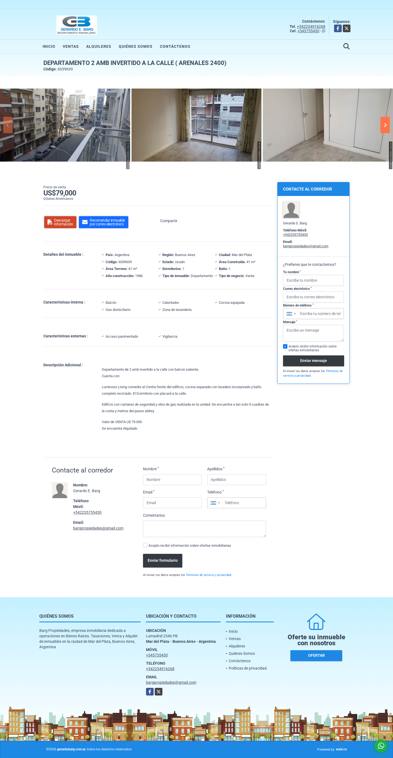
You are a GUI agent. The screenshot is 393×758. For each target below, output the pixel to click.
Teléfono (215, 491)
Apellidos (216, 468)
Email (148, 491)
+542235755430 (87, 512)
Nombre (151, 468)
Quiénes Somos (136, 46)
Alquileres (98, 46)
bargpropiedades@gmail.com (98, 528)
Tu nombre (292, 272)
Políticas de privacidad (248, 668)
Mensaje (290, 322)
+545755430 (308, 31)
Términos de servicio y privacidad (208, 575)
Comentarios (154, 515)
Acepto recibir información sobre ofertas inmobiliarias (189, 545)
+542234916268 (311, 26)
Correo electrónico (297, 289)
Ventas (71, 46)
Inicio (49, 46)
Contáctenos (175, 46)
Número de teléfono (298, 305)
